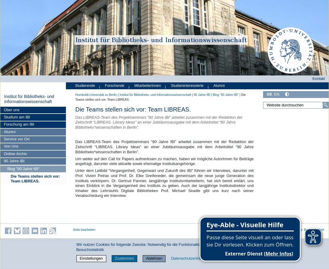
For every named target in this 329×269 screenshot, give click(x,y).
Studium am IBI (17, 117)
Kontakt (318, 79)
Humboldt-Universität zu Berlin (96, 94)
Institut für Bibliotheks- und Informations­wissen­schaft (29, 99)
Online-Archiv (15, 153)
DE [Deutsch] (269, 94)
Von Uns (11, 146)
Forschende (114, 86)
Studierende (85, 86)
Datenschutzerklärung (189, 258)
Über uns (12, 110)
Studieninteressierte (187, 86)
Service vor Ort (16, 139)
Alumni (10, 132)
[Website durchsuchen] (296, 105)
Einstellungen (91, 258)
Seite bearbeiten (84, 229)
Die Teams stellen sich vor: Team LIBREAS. (35, 178)
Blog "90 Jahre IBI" (23, 169)
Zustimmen (124, 258)
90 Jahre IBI (14, 161)
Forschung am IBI (19, 124)
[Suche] (326, 105)
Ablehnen (154, 258)
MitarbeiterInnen (147, 86)
